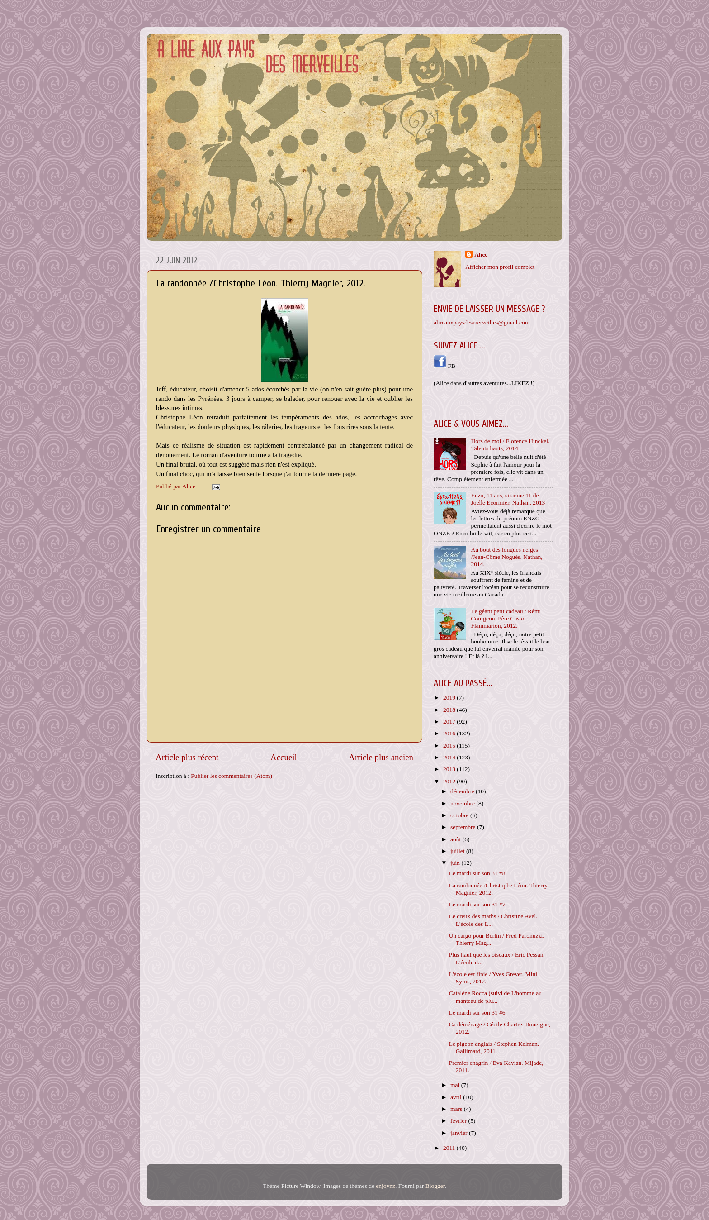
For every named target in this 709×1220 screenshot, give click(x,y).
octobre (460, 815)
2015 (450, 745)
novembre (463, 803)
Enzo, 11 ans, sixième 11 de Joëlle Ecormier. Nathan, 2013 (508, 499)
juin (455, 862)
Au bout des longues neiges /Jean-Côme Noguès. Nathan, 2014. (506, 556)
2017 (450, 721)
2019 (450, 697)
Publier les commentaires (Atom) (231, 775)
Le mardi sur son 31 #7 (477, 904)
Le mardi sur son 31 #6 (477, 1012)
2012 (450, 781)
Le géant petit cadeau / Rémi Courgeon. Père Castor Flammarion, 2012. (506, 618)
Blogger (435, 1185)
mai (455, 1085)
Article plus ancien (381, 757)
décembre (463, 791)
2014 (450, 757)
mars (457, 1109)
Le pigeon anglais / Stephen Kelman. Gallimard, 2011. (494, 1047)
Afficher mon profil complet (499, 266)
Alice (480, 254)
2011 (450, 1147)
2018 (450, 709)
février (459, 1120)
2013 (450, 769)
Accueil (283, 757)
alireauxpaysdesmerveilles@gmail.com (481, 322)
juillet (458, 851)
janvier (459, 1132)
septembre (463, 827)
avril (456, 1097)
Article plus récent (187, 757)
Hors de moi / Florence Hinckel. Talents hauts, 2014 (510, 445)
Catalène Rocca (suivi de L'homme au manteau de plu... (495, 997)
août (456, 839)
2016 (450, 733)
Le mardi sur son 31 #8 (477, 873)
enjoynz (385, 1185)
